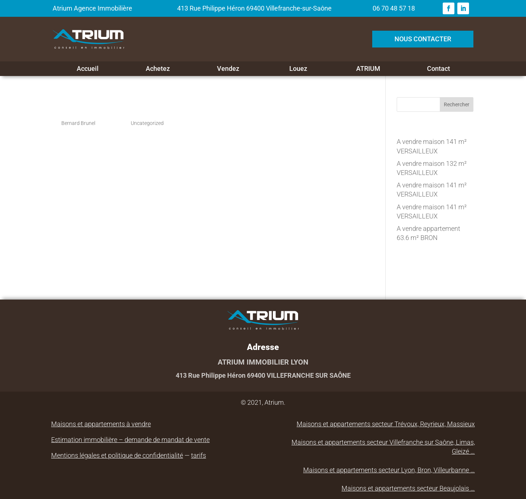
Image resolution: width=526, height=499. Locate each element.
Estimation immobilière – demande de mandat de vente (130, 439)
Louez (298, 68)
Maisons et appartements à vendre (101, 424)
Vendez (228, 68)
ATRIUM (368, 68)
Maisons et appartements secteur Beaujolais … (408, 488)
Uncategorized (147, 123)
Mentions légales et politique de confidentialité (117, 455)
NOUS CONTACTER (422, 39)
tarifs (198, 455)
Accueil (88, 68)
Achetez (158, 68)
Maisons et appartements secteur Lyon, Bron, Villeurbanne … (389, 470)
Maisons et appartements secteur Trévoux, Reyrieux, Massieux (386, 424)
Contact (438, 68)
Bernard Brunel (78, 123)
